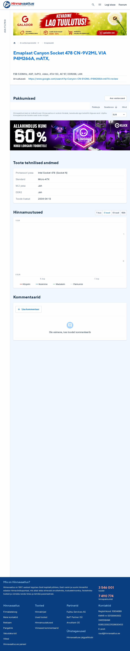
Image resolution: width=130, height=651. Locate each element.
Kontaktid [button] (104, 605)
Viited (6, 638)
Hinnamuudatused (44, 622)
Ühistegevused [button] (76, 631)
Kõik (123, 212)
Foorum (123, 4)
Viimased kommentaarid (47, 628)
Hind (124, 107)
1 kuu (98, 212)
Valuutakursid (10, 633)
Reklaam (7, 622)
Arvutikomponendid (28, 43)
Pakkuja (96, 107)
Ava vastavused (115, 98)
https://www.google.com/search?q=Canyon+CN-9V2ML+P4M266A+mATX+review (73, 78)
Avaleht (14, 43)
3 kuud (107, 212)
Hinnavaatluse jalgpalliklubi (80, 637)
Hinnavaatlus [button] (11, 605)
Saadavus (111, 107)
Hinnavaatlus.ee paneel (14, 644)
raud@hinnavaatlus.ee (109, 633)
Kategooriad (98, 4)
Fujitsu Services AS (76, 612)
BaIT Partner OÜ (75, 617)
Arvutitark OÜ (73, 622)
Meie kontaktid (10, 617)
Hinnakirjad (40, 612)
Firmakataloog (10, 612)
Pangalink (8, 628)
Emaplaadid (49, 43)
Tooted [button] (39, 605)
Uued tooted (41, 617)
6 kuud (116, 212)
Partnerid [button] (72, 605)
